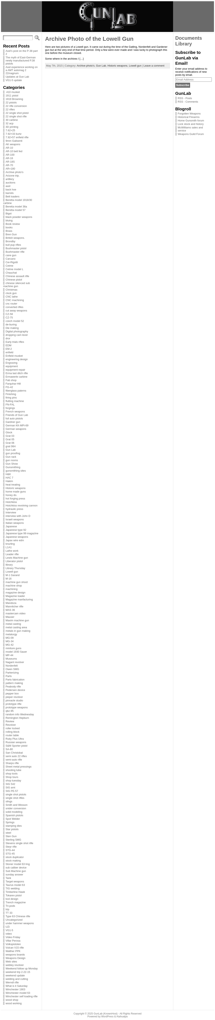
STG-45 (10, 853)
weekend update (15, 975)
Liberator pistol (14, 561)
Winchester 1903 (15, 989)
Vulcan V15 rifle (15, 947)
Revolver (11, 724)
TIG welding (12, 888)
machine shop (14, 585)
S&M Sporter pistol (16, 745)
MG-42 (10, 644)
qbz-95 (10, 710)
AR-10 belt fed (14, 151)
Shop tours (12, 777)
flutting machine (15, 401)
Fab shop (11, 380)
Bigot (8, 213)
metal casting (13, 623)
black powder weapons (19, 216)
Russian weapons (16, 742)
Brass (9, 230)
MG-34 (10, 641)
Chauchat (11, 272)
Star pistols (12, 829)
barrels (10, 193)
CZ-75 (9, 317)
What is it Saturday (16, 985)
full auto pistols (14, 418)
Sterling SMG (13, 839)
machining (11, 589)
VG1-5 (9, 930)
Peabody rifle (13, 686)
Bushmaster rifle (15, 251)
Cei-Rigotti (12, 262)
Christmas (11, 289)
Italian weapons (15, 522)
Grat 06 (10, 442)
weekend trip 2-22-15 (18, 972)
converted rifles (14, 307)
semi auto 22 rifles (16, 756)
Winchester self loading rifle (21, 996)
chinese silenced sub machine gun (16, 285)
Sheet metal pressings (19, 766)
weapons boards (15, 954)
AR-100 (10, 154)
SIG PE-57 (12, 790)
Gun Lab (11, 449)
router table (12, 735)
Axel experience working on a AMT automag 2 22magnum (22, 70)
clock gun (11, 293)
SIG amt (10, 787)
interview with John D (18, 515)
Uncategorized (14, 919)
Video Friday (13, 937)
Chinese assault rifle (17, 276)
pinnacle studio (14, 700)
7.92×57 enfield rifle (17, 137)
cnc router (11, 303)
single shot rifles (15, 797)
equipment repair (15, 369)
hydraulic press (14, 509)
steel (8, 832)
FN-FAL (10, 404)
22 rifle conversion (16, 106)
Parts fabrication (15, 679)
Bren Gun (11, 234)
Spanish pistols (14, 815)
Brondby (10, 241)
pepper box (12, 693)
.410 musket (13, 92)
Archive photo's (14, 172)
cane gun (11, 255)
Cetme (9, 265)
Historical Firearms (189, 117)
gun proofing (13, 453)
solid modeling (14, 811)
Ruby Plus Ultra (15, 738)
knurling (10, 543)
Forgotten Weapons (189, 113)
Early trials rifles (15, 341)
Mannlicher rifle (14, 606)
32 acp (9, 123)
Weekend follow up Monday (22, 968)
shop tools (11, 773)
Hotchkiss (11, 502)
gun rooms (12, 460)
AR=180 (10, 168)
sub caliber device (16, 867)
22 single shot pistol (17, 112)
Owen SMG (12, 669)
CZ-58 (9, 314)
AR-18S (10, 161)
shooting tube (13, 770)
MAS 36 (10, 609)
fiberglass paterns (16, 390)
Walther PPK (13, 951)
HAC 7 (9, 477)
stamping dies (14, 825)
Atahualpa (122, 1016)
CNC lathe (12, 296)
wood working (13, 1003)
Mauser (10, 616)
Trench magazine (16, 902)
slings (9, 801)
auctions (10, 182)
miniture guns (13, 648)
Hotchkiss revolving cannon (21, 505)
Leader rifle (12, 554)
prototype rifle (13, 703)
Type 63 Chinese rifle (18, 916)
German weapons (16, 428)
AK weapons (13, 144)
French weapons (15, 411)
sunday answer (14, 874)
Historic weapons (15, 488)
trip (7, 909)
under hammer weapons (20, 923)
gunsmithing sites (16, 470)
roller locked (13, 728)
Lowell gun (12, 571)
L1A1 (9, 547)
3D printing (12, 126)
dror (8, 338)
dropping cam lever (17, 334)
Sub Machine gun (16, 871)
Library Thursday (15, 568)
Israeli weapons (15, 519)
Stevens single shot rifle (19, 843)
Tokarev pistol (13, 895)
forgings (10, 408)
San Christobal (14, 752)
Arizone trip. (12, 175)
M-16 (8, 578)
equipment (12, 366)
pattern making (14, 683)
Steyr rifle (11, 846)
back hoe (11, 189)
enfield (9, 352)
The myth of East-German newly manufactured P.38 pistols (21, 60)
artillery (10, 179)
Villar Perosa (13, 940)
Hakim (9, 481)
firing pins (11, 397)
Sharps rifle (12, 763)
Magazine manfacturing (19, 599)
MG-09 (10, 637)
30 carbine (12, 119)
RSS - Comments (188, 101)
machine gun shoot (17, 582)
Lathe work (12, 550)
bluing (9, 220)
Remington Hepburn (17, 717)
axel (8, 186)
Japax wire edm (15, 540)
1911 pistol (12, 95)
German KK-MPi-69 (17, 425)
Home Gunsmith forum (191, 120)
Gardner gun (13, 421)
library (9, 564)
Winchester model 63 (18, 992)
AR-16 (9, 158)
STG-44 (10, 850)
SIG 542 (10, 784)
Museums (11, 658)
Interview (11, 512)
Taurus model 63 (15, 884)
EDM (8, 345)
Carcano (10, 258)
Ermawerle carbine (16, 376)
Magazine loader (15, 596)
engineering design (17, 359)
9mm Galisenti (14, 140)
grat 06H (11, 446)
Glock (9, 432)
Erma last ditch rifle (17, 373)
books (9, 227)
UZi (8, 926)
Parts (9, 676)
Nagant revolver (15, 662)
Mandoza (11, 603)
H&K (8, 474)
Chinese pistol (14, 279)
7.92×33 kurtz (13, 133)
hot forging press (15, 498)
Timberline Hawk (15, 891)
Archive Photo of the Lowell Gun (89, 39)
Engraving (11, 362)
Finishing (11, 394)
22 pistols (11, 102)
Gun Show (12, 463)
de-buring (11, 324)
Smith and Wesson (16, 804)
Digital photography (17, 331)
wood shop (12, 999)
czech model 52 (15, 321)
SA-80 (9, 749)
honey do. (11, 495)
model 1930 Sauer (16, 651)
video (9, 933)
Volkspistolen (13, 944)
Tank (8, 878)
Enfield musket (14, 355)
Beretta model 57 (15, 210)
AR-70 (9, 165)
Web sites (11, 961)
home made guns (16, 491)
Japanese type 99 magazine (22, 533)
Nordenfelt (12, 665)
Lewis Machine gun (17, 557)
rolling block (12, 731)
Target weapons (15, 881)
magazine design (15, 592)
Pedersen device (15, 690)
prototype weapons (17, 707)
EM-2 (9, 348)
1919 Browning (14, 99)
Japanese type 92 (16, 529)
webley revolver (15, 965)
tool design (12, 898)
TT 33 (9, 912)
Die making (12, 327)
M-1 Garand (12, 575)
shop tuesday (13, 780)
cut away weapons (16, 310)
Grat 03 (10, 435)
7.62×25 (10, 130)
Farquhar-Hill (13, 383)
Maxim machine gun (17, 620)
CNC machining (15, 300)
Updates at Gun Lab (17, 76)
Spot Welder (13, 818)
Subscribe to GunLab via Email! (188, 58)
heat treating (13, 484)
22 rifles (10, 109)
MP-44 (9, 655)
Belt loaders (12, 196)
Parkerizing (12, 672)
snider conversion (16, 808)
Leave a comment (154, 65)
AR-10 (9, 147)
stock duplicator (15, 857)
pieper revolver (14, 696)
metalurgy (11, 634)
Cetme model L (14, 269)
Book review (13, 223)
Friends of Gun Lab (17, 415)
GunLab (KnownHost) (106, 1013)
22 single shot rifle (16, 116)
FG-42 (9, 387)
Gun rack (11, 456)
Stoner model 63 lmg (18, 864)
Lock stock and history (191, 124)
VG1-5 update (14, 80)
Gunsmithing (13, 467)
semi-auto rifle (14, 759)
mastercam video (15, 613)
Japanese (11, 526)
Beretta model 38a (16, 206)
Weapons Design (15, 958)
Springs (10, 822)
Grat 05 (10, 439)
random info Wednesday (20, 714)
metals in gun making (18, 630)
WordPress (107, 1016)
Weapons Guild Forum (191, 134)
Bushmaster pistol (16, 248)
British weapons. (15, 237)
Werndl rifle (12, 982)
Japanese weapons (17, 536)
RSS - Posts (185, 98)
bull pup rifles (13, 244)
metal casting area (16, 627)
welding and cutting (17, 978)
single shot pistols (16, 794)
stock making (13, 860)
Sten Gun (11, 836)
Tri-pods (10, 905)
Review (10, 721)
